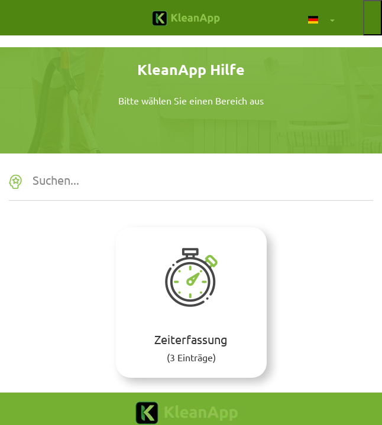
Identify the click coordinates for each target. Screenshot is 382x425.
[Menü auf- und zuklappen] (372, 17)
